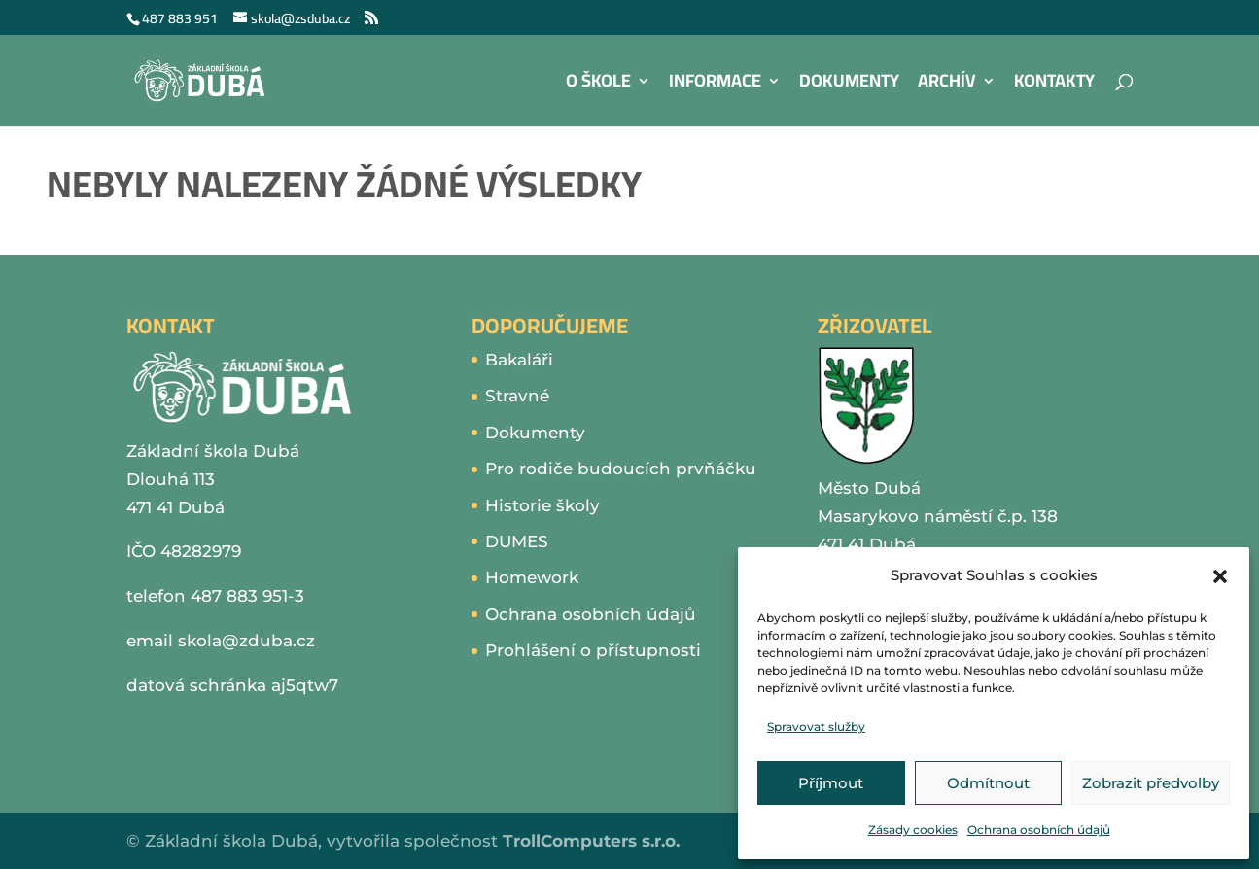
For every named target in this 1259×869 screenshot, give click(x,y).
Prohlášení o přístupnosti (593, 650)
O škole (598, 85)
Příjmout (830, 783)
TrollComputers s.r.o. (591, 841)
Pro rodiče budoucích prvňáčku (620, 468)
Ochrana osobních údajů (1038, 829)
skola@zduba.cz (246, 640)
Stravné (517, 395)
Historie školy (542, 505)
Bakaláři (519, 359)
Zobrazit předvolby (1150, 783)
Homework (531, 577)
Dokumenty (849, 85)
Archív (947, 85)
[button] (1220, 576)
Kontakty (1054, 85)
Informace (715, 85)
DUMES (516, 541)
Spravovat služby (816, 726)
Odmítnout (988, 783)
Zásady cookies (913, 829)
